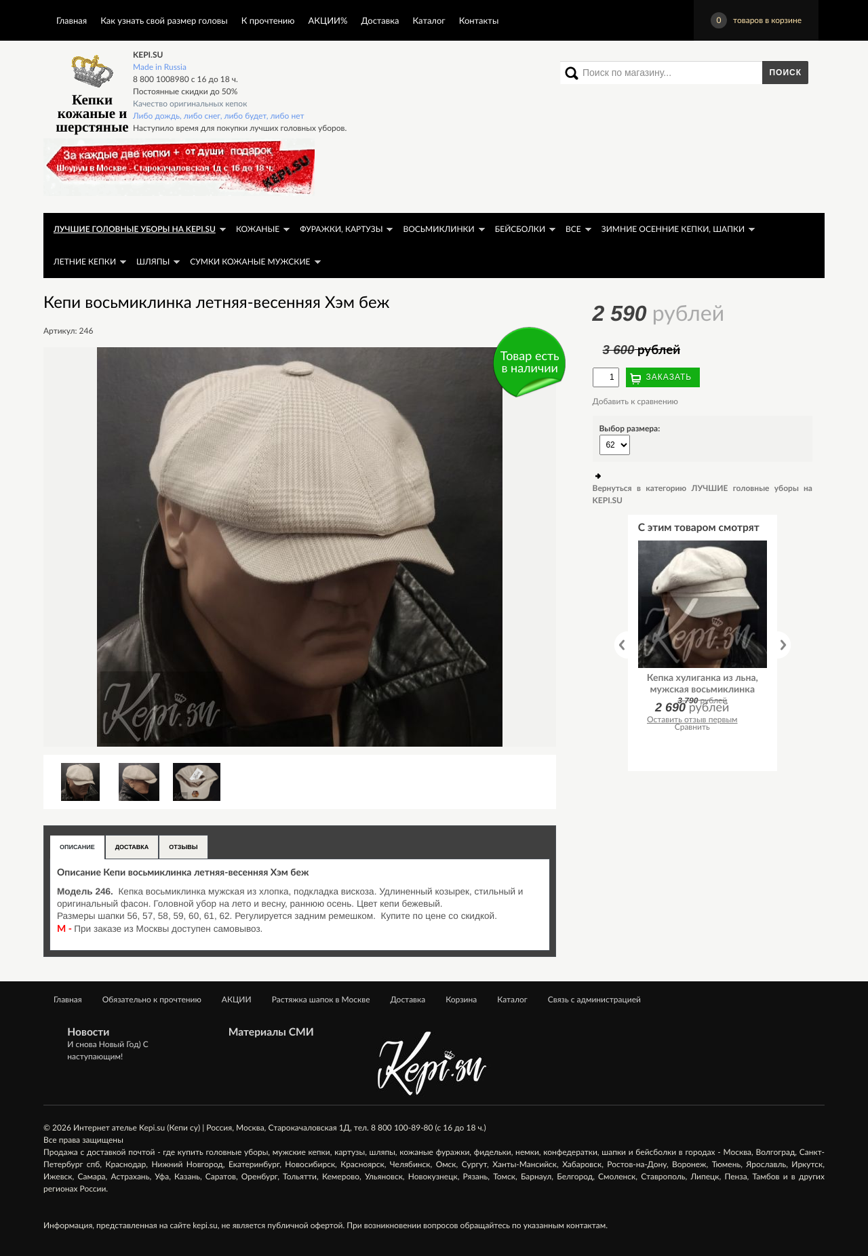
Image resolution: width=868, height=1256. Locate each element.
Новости (88, 1032)
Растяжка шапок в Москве (321, 999)
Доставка (380, 20)
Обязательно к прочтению (151, 999)
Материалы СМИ (271, 1032)
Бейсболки (520, 229)
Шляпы (153, 261)
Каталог (428, 20)
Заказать (669, 377)
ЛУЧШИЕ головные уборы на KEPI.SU (135, 229)
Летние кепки (85, 261)
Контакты (479, 20)
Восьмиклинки (438, 229)
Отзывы (183, 847)
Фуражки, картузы (341, 229)
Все (573, 229)
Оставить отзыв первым (692, 719)
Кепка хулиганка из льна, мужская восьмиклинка (702, 682)
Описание (77, 847)
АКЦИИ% (328, 20)
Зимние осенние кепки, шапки (673, 229)
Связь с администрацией (594, 999)
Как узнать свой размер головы (163, 20)
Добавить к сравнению (635, 401)
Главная (71, 20)
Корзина (461, 999)
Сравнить (692, 727)
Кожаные (257, 229)
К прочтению (268, 20)
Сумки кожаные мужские (250, 261)
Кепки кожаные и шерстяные (92, 92)
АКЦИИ (237, 999)
